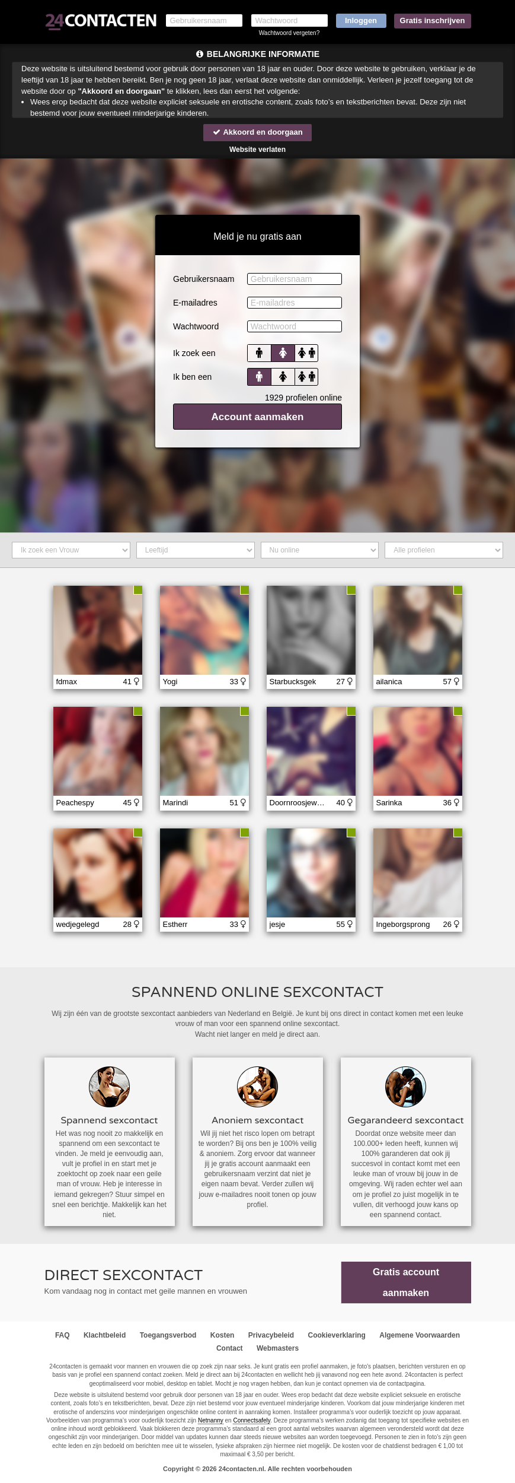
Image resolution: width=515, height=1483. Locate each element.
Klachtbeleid (105, 1335)
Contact (229, 1348)
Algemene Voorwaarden (419, 1335)
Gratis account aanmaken (406, 1282)
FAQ (62, 1335)
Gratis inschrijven (432, 20)
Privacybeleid (271, 1335)
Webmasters (278, 1348)
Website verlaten (257, 149)
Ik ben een (192, 377)
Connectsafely (251, 1420)
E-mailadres (195, 302)
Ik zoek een (194, 353)
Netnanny (210, 1420)
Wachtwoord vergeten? (289, 33)
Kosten (222, 1335)
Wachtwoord (196, 326)
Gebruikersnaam (204, 279)
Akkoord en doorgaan (257, 132)
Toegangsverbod (168, 1335)
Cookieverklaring (337, 1335)
